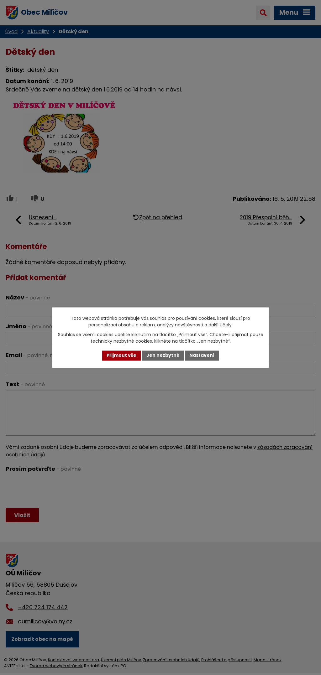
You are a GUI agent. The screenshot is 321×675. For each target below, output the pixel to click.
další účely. (220, 325)
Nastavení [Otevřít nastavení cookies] (201, 355)
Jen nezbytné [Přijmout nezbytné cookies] (162, 355)
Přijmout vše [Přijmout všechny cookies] (121, 355)
